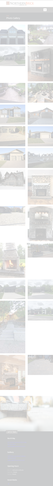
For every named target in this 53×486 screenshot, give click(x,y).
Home (7, 15)
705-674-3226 (11, 458)
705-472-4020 (11, 444)
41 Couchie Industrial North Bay (16, 442)
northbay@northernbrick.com (16, 446)
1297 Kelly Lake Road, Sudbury (16, 456)
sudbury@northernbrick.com (15, 460)
